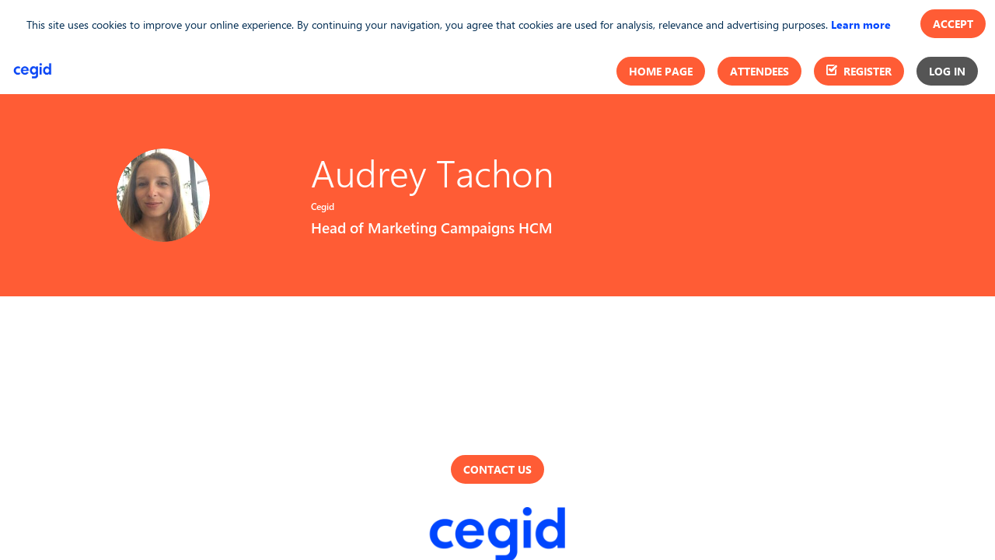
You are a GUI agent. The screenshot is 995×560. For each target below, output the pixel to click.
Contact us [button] (497, 469)
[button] (660, 71)
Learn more (861, 24)
